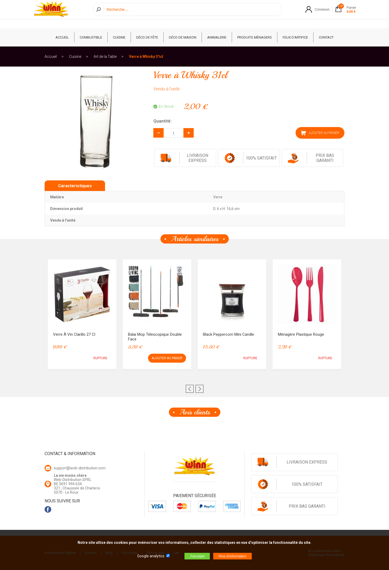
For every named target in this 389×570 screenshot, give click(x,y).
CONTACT (326, 37)
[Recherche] (191, 14)
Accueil (51, 56)
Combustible (91, 37)
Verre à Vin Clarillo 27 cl (74, 334)
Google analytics (150, 556)
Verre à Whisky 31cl (146, 56)
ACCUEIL (62, 37)
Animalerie (216, 37)
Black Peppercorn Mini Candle (228, 334)
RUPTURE (100, 358)
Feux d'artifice (295, 37)
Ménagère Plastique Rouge (301, 334)
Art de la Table (105, 56)
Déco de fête (147, 37)
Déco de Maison (182, 37)
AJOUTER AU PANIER (320, 133)
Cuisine (119, 37)
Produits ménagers (254, 37)
